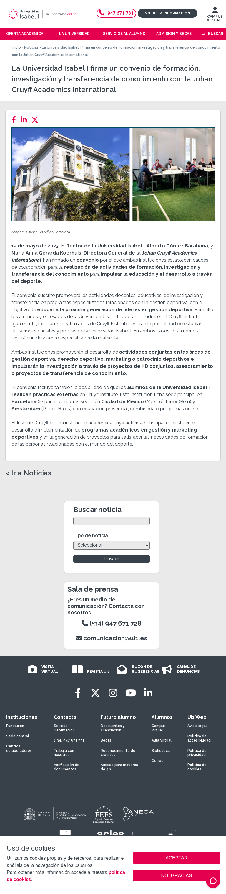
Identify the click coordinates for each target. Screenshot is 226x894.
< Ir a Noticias (28, 473)
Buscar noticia (97, 509)
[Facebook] (15, 120)
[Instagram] (113, 693)
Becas (106, 740)
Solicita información (167, 13)
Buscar (215, 34)
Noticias (31, 47)
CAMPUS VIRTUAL (215, 15)
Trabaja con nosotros (64, 753)
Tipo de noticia (90, 535)
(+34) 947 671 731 (69, 740)
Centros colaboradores (19, 748)
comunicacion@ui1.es (111, 638)
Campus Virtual (159, 728)
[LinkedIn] (25, 120)
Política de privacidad (197, 753)
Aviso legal (197, 726)
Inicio (16, 47)
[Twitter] (36, 120)
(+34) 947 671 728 (112, 623)
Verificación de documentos (66, 767)
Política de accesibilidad (199, 738)
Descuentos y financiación (113, 728)
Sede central (17, 736)
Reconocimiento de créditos (118, 753)
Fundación (15, 726)
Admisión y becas (174, 34)
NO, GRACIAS (176, 875)
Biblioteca (161, 751)
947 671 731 (116, 13)
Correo (158, 761)
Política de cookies (197, 767)
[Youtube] (130, 693)
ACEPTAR (176, 858)
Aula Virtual (162, 740)
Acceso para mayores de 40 (119, 767)
